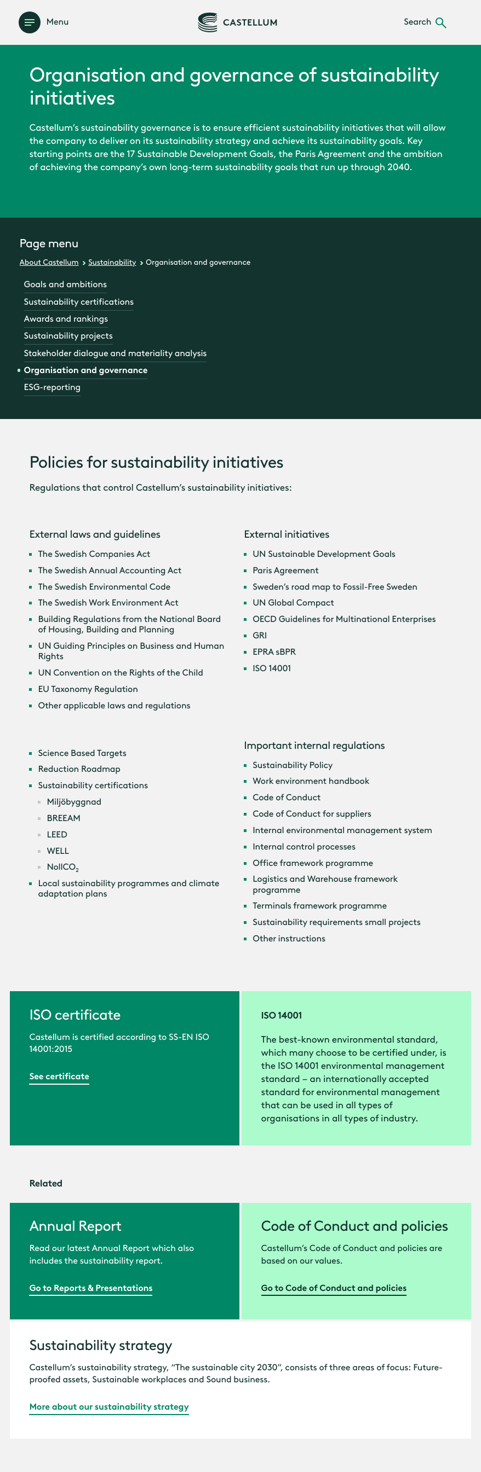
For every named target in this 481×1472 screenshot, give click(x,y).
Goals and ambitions (65, 285)
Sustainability (112, 262)
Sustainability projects (68, 336)
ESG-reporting (52, 387)
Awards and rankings (66, 319)
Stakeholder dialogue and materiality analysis (115, 353)
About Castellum (49, 262)
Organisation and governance (86, 370)
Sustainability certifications (79, 302)
